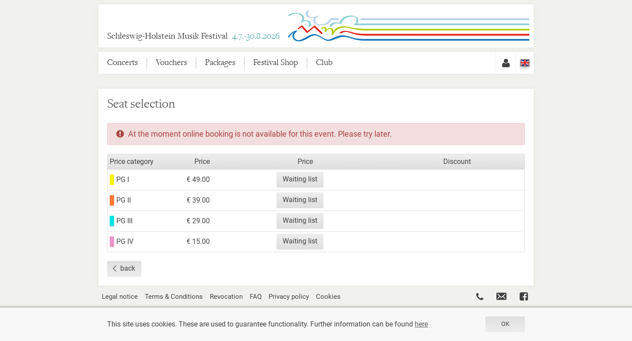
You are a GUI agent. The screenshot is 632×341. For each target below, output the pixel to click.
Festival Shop (275, 63)
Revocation (226, 297)
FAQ (256, 297)
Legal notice (120, 297)
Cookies (328, 297)
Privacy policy (289, 297)
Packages (220, 63)
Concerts (122, 63)
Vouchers (171, 63)
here (421, 324)
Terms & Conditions (174, 297)
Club (324, 63)
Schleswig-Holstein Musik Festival (193, 36)
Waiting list (300, 179)
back (127, 268)
